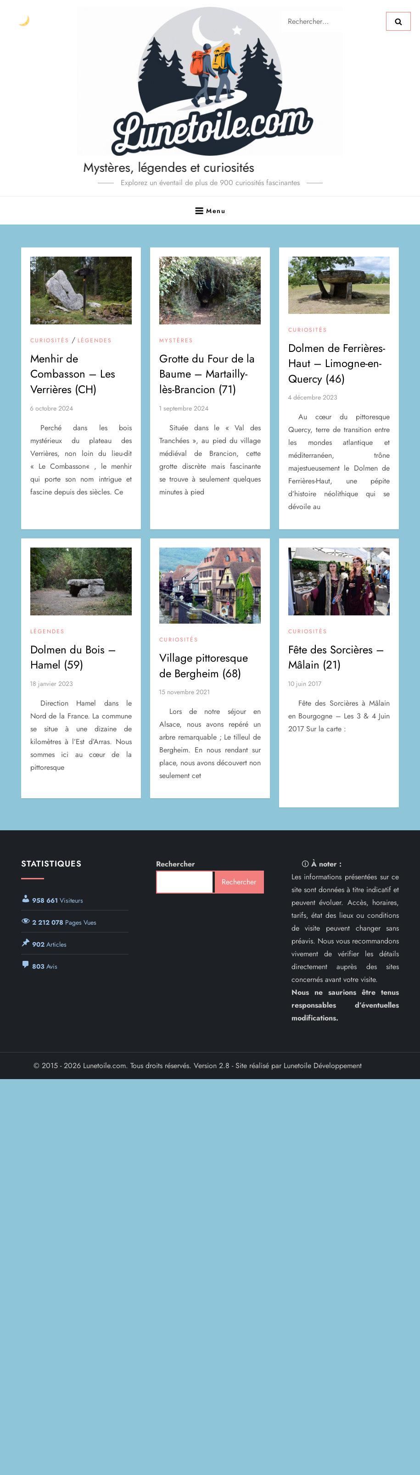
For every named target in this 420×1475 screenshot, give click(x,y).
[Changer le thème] (23, 21)
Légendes (95, 341)
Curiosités (49, 341)
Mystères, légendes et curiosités (147, 167)
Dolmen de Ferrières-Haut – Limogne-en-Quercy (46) (336, 363)
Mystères (176, 341)
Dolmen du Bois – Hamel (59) (73, 657)
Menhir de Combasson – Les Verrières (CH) (72, 374)
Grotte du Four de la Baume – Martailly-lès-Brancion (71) (207, 374)
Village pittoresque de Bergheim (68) (203, 665)
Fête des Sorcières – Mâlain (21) (336, 657)
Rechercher (175, 864)
